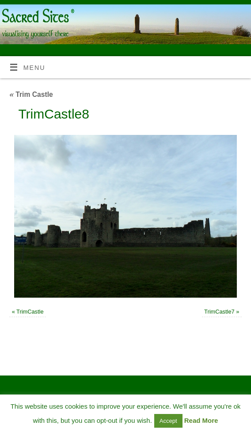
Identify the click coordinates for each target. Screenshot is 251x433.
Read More (201, 420)
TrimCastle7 (219, 311)
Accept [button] (168, 421)
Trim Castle (31, 94)
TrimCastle (29, 311)
